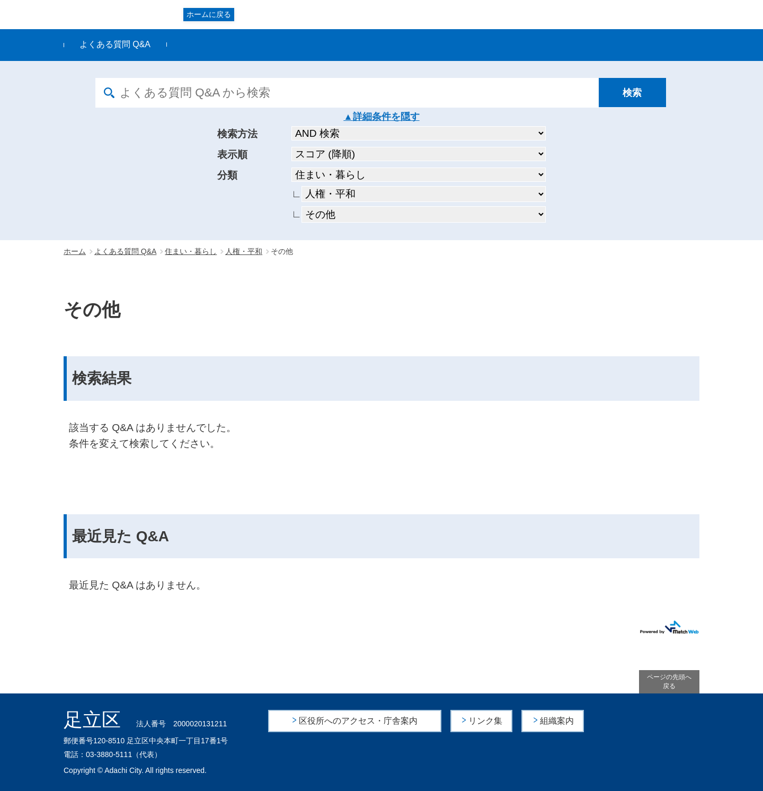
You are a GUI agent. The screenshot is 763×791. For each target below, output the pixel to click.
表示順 (232, 154)
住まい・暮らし (191, 251)
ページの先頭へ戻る (669, 681)
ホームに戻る (209, 14)
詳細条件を (377, 116)
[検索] (633, 93)
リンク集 (486, 720)
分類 (227, 175)
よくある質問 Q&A (114, 44)
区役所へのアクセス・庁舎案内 (358, 720)
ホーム (75, 251)
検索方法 (237, 133)
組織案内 (557, 720)
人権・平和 (243, 251)
